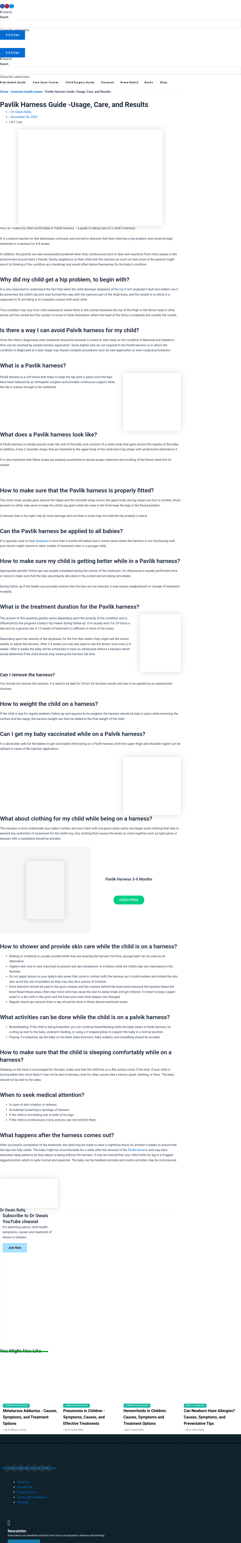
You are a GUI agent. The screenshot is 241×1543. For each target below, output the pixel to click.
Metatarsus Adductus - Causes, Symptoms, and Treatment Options (30, 1417)
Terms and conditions (32, 1497)
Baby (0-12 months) (195, 1405)
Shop (163, 82)
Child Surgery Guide (79, 82)
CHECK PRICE (129, 900)
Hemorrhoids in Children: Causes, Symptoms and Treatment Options (145, 1417)
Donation (107, 82)
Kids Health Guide (13, 82)
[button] (120, 12)
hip (122, 289)
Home (4, 92)
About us (23, 1482)
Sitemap (22, 1502)
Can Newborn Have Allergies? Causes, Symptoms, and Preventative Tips (209, 1417)
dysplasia (42, 541)
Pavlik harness (138, 1150)
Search (4, 17)
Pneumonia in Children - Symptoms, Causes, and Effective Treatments (84, 1417)
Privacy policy (26, 1492)
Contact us (24, 1487)
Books (149, 82)
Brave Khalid (129, 82)
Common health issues (27, 92)
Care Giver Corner (46, 82)
